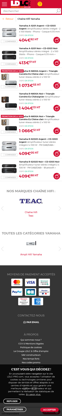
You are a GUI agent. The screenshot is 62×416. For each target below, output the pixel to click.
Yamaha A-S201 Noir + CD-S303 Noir (38, 48)
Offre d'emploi (40, 351)
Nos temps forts (31, 358)
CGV (20, 343)
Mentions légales (34, 343)
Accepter (49, 409)
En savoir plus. (33, 394)
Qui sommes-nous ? (31, 339)
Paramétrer (15, 409)
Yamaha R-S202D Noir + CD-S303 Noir (39, 161)
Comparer (10, 41)
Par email (31, 322)
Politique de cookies (31, 347)
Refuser (12, 401)
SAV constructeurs (31, 355)
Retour (9, 18)
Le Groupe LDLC (22, 351)
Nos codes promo (31, 362)
